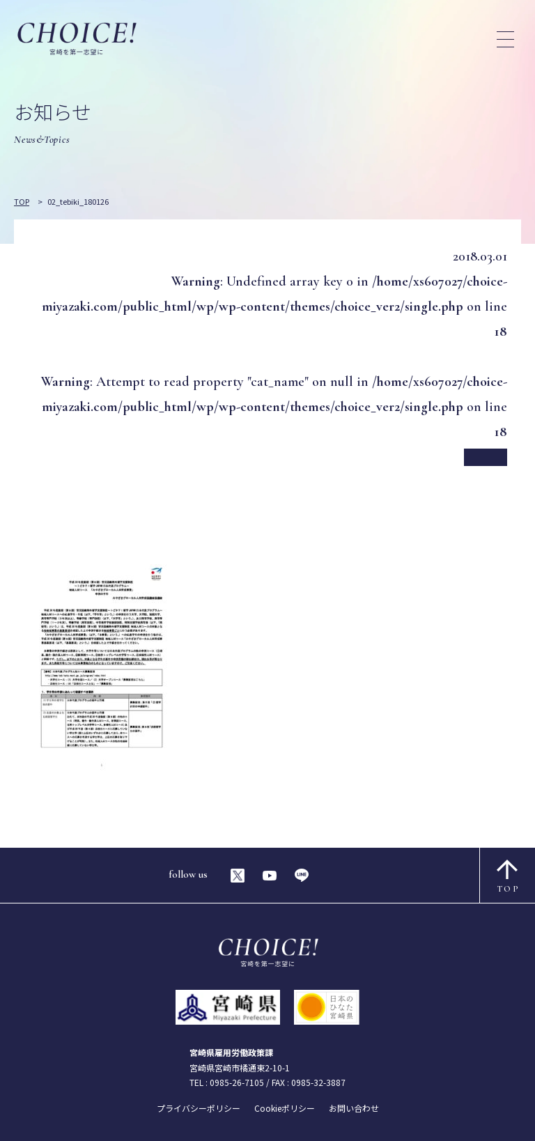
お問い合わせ (354, 1108)
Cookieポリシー (284, 1108)
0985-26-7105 (237, 1082)
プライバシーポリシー (198, 1108)
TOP (508, 877)
